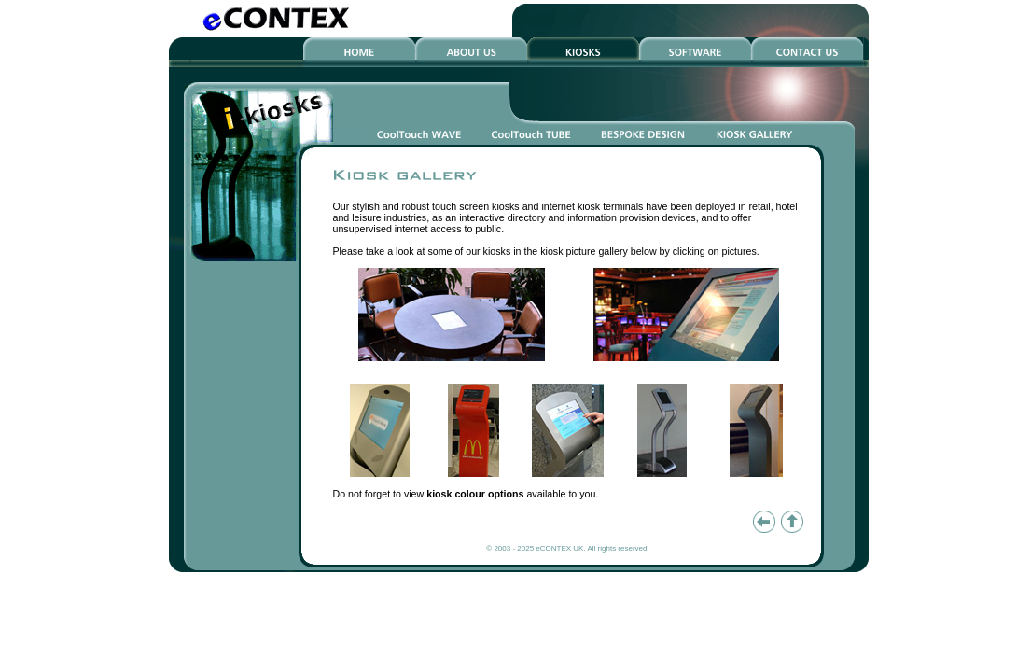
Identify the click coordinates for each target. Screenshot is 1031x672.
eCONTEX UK (559, 548)
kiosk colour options (474, 493)
